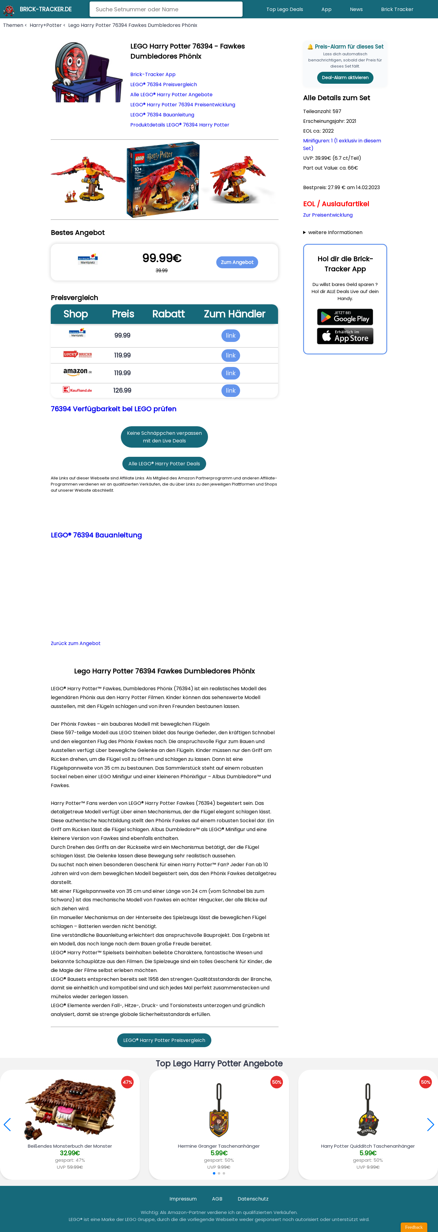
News (356, 9)
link (231, 335)
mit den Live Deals (164, 440)
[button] (431, 1124)
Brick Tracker (397, 9)
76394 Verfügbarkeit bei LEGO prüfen (113, 409)
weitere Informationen (335, 232)
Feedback (414, 1227)
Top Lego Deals (284, 9)
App (326, 9)
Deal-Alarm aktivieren (345, 78)
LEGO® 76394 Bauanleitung (162, 114)
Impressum (183, 1198)
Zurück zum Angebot (76, 643)
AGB (217, 1198)
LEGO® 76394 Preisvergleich (163, 84)
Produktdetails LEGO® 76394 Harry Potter (179, 124)
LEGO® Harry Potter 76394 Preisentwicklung (182, 104)
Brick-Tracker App (153, 74)
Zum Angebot (237, 262)
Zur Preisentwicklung (328, 214)
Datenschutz (253, 1198)
